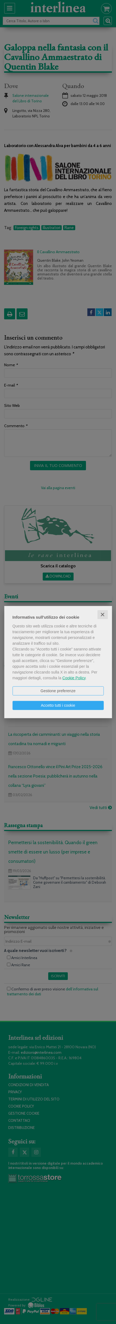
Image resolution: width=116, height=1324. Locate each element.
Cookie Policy (73, 677)
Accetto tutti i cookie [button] (58, 705)
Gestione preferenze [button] (58, 690)
